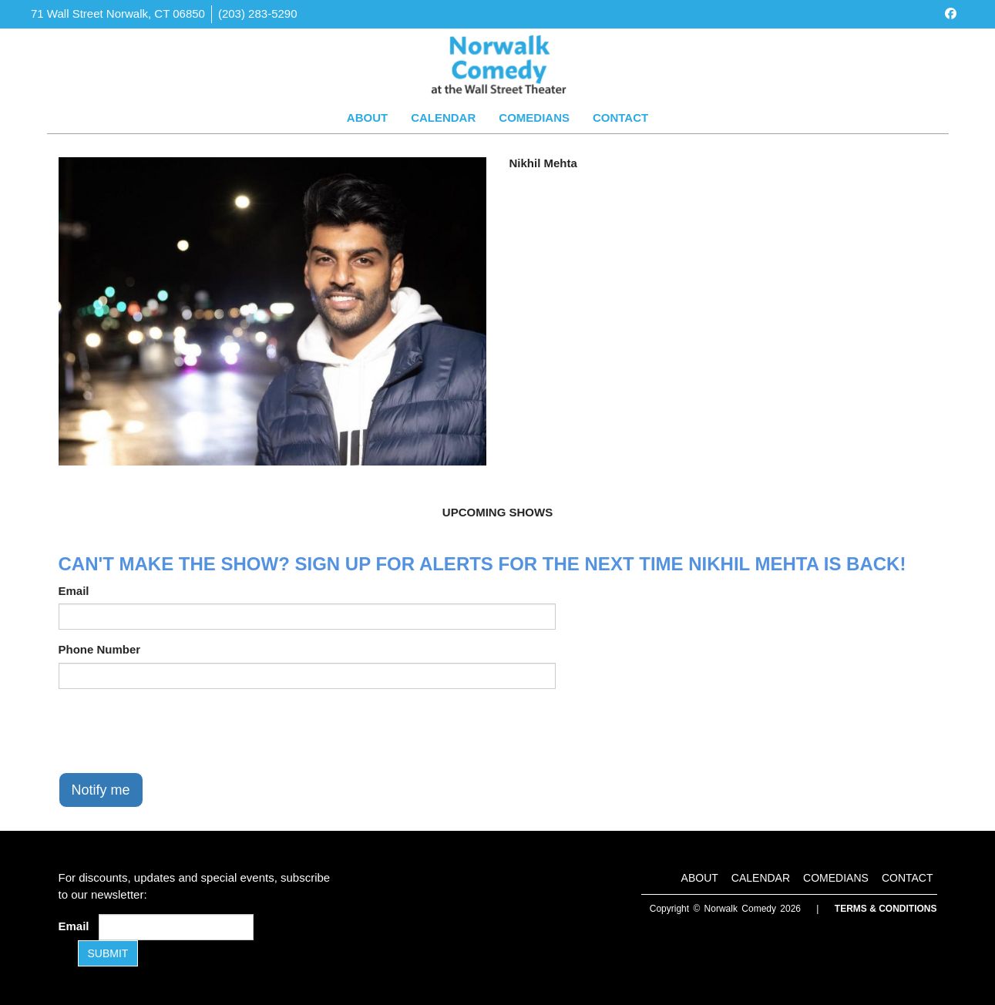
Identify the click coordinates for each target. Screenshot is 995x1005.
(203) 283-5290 (257, 13)
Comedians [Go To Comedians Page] (534, 117)
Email (74, 590)
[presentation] (176, 731)
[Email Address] (176, 927)
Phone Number (100, 649)
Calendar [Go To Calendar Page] (443, 117)
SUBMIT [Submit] (108, 953)
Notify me (101, 790)
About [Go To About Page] (367, 117)
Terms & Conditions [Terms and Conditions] (886, 908)
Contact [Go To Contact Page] (620, 117)
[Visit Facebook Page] (950, 13)
